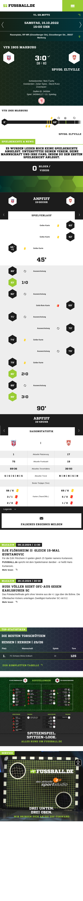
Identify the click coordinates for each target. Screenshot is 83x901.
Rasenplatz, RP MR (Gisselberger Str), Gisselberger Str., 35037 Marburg (45, 36)
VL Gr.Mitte (56, 15)
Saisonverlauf (79, 430)
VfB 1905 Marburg (19, 47)
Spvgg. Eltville (66, 69)
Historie (4, 430)
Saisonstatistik (41, 431)
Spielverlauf (42, 215)
